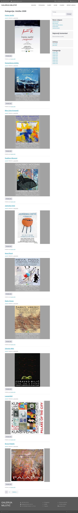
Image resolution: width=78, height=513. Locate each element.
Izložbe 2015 (55, 63)
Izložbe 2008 (55, 52)
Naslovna (33, 5)
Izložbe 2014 (55, 61)
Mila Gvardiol (55, 23)
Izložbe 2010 (55, 55)
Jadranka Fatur (56, 21)
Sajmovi (49, 5)
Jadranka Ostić (10, 206)
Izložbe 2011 (55, 57)
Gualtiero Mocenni (11, 158)
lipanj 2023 (55, 45)
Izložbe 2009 (13, 59)
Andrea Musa (55, 26)
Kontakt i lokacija (71, 5)
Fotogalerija (42, 5)
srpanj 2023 (55, 43)
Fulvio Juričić (9, 15)
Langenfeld (8, 396)
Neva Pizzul (9, 253)
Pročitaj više (9, 55)
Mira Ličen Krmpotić (12, 110)
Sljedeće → (14, 492)
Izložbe (55, 5)
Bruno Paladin (10, 444)
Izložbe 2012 (55, 58)
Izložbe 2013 (55, 60)
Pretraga (69, 14)
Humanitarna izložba (12, 63)
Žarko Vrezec (9, 301)
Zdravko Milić (9, 348)
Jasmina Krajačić (56, 28)
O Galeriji (62, 5)
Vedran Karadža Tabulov (58, 24)
